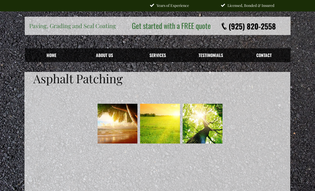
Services (157, 55)
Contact (264, 55)
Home (51, 55)
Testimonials (211, 55)
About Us (104, 55)
